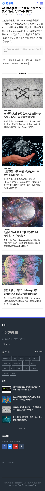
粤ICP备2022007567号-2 (27, 485)
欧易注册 (6, 358)
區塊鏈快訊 (29, 60)
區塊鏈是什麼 (19, 60)
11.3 (28, 358)
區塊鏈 (11, 60)
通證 (21, 358)
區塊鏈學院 (6, 63)
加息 (13, 373)
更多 (6, 344)
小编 (30, 15)
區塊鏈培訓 (15, 63)
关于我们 (11, 462)
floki (25, 368)
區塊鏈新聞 (38, 60)
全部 (22, 428)
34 (15, 358)
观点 (20, 15)
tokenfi (33, 368)
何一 (25, 363)
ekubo (35, 358)
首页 (3, 462)
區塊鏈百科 (24, 63)
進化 (32, 363)
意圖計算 (17, 363)
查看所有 (39, 351)
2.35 (12, 368)
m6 (19, 368)
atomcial (6, 363)
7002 (5, 368)
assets (5, 373)
